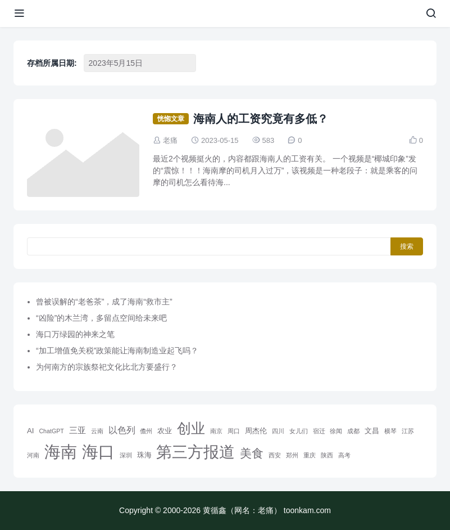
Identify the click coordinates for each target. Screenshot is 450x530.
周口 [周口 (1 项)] (234, 431)
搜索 (406, 246)
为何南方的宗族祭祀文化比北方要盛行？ (107, 366)
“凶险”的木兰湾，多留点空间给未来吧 (101, 317)
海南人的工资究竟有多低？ (260, 119)
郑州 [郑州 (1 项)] (292, 455)
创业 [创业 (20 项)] (191, 428)
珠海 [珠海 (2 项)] (144, 455)
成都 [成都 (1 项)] (353, 431)
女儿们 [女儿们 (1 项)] (298, 431)
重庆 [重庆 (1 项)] (309, 455)
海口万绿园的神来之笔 (75, 334)
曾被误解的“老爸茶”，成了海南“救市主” (104, 301)
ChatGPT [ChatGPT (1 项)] (51, 431)
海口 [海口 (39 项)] (98, 451)
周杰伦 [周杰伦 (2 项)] (256, 430)
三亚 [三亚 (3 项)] (77, 430)
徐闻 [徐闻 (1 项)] (336, 431)
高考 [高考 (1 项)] (344, 455)
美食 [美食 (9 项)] (251, 453)
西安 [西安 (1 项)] (275, 455)
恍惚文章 (170, 119)
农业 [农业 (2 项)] (164, 430)
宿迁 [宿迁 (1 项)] (319, 431)
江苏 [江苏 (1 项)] (408, 431)
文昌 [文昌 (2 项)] (372, 430)
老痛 (170, 140)
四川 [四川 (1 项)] (278, 431)
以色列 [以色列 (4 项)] (121, 430)
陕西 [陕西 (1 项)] (327, 455)
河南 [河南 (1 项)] (33, 455)
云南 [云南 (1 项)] (97, 431)
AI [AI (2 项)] (30, 430)
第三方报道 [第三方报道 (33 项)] (195, 452)
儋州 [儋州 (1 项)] (146, 431)
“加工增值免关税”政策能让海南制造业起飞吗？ (117, 350)
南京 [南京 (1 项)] (216, 431)
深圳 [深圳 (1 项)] (126, 455)
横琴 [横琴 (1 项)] (390, 431)
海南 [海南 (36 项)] (60, 452)
